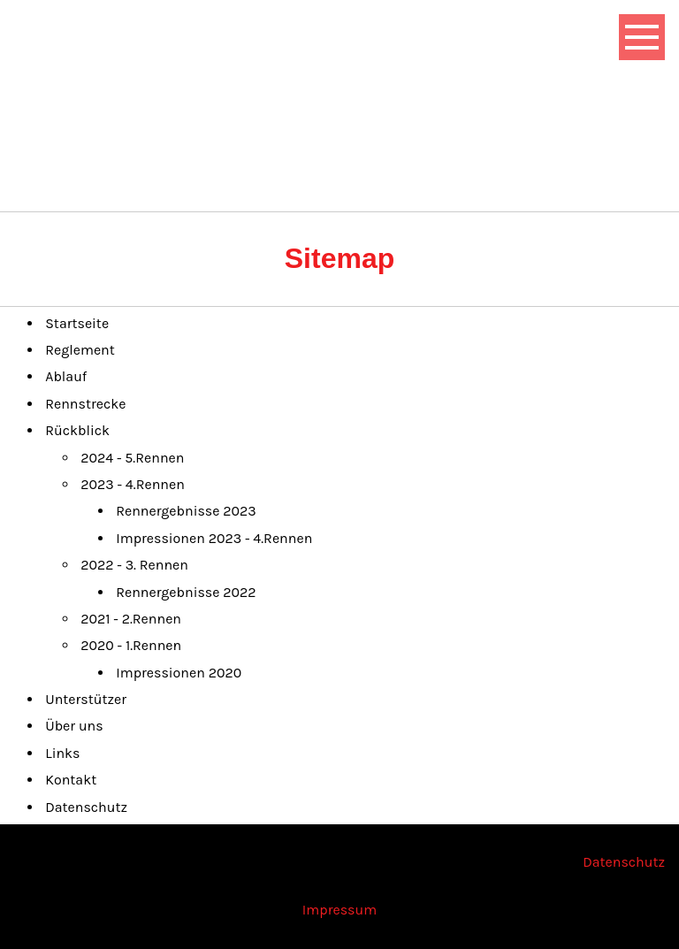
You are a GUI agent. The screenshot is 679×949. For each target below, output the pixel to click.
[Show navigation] (642, 37)
